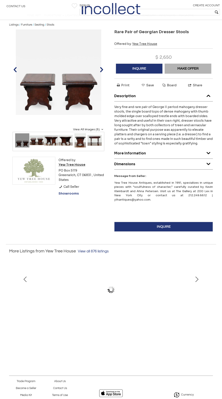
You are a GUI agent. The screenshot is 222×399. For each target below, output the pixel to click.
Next (209, 302)
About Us (60, 381)
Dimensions (163, 171)
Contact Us (16, 7)
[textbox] (187, 12)
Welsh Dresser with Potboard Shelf (111, 330)
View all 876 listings (93, 260)
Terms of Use (60, 395)
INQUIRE (139, 77)
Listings (14, 32)
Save (147, 94)
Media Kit (26, 395)
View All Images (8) (88, 137)
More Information (163, 160)
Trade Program (26, 381)
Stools (50, 32)
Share (195, 94)
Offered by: (135, 52)
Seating (39, 32)
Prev (12, 302)
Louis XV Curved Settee (49, 330)
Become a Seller (26, 388)
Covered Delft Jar (173, 330)
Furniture (26, 32)
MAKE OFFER (188, 77)
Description (163, 103)
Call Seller (69, 195)
